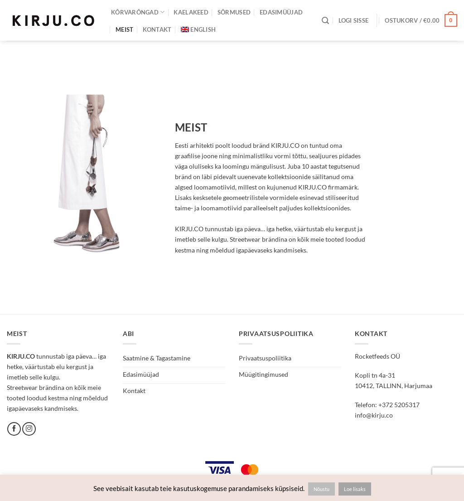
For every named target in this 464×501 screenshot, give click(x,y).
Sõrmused (234, 12)
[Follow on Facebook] (14, 429)
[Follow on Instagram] (29, 429)
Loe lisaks (355, 489)
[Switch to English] (198, 29)
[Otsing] (325, 20)
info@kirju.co (374, 415)
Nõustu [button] (321, 489)
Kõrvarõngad (137, 12)
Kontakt (157, 29)
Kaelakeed (191, 12)
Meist (124, 29)
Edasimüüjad (281, 12)
